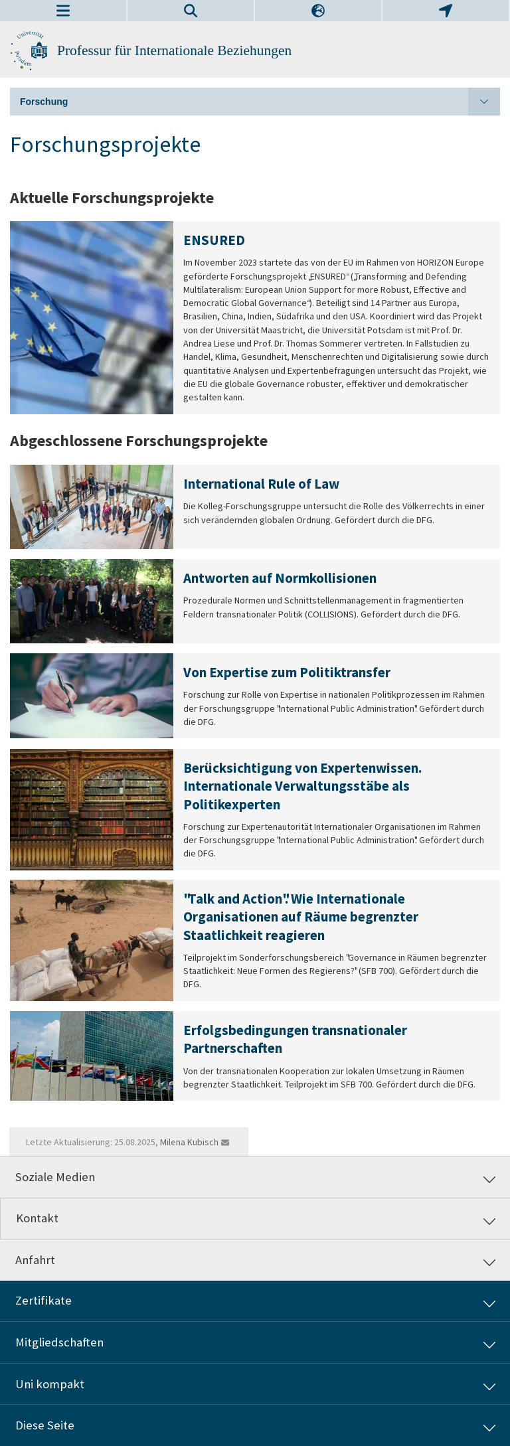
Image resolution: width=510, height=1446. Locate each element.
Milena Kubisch (189, 1142)
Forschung (260, 102)
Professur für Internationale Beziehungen (174, 50)
